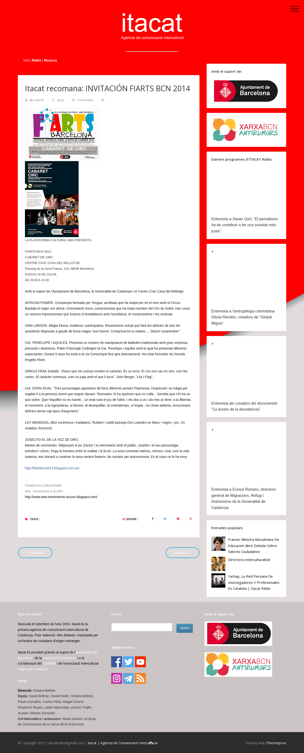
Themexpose (276, 743)
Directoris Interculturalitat (249, 559)
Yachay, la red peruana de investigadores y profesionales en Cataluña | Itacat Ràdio (254, 582)
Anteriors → (182, 553)
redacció (39, 100)
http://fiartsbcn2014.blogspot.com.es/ (52, 468)
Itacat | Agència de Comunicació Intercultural (122, 743)
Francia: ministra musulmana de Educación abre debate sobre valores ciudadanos (253, 545)
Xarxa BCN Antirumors (59, 658)
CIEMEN (49, 663)
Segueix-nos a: (123, 647)
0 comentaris (85, 100)
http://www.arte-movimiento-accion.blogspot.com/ (61, 497)
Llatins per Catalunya (33, 669)
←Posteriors (35, 553)
